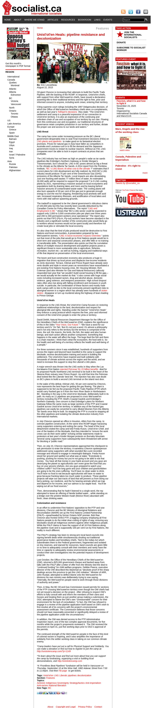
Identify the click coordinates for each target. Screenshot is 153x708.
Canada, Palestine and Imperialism (128, 158)
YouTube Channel (129, 190)
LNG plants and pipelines (49, 141)
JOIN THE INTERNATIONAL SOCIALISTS (133, 35)
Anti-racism (42, 685)
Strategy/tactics (77, 683)
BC (49, 688)
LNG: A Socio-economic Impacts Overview (80, 235)
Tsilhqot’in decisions (67, 112)
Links (97, 19)
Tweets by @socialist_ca (127, 183)
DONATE (121, 42)
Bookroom (84, 19)
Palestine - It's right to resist (127, 167)
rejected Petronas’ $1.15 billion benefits (79, 369)
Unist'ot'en (48, 675)
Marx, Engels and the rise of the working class (130, 130)
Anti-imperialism (93, 683)
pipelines (72, 675)
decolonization (84, 675)
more (145, 173)
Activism (41, 683)
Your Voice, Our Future (67, 324)
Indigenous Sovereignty (57, 683)
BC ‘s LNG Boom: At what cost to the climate (68, 168)
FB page (63, 670)
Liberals (63, 675)
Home (7, 19)
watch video (125, 150)
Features (50, 678)
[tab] (131, 130)
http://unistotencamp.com (70, 661)
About (17, 19)
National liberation (57, 685)
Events (107, 19)
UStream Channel (129, 207)
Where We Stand (34, 19)
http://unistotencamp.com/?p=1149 (54, 651)
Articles (52, 19)
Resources (68, 19)
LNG (56, 675)
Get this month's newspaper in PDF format (17, 64)
